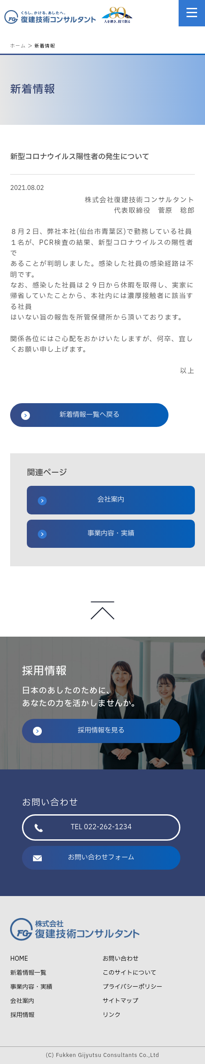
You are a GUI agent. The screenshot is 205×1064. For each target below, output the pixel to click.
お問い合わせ (120, 958)
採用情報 (22, 1015)
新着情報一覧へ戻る (70, 415)
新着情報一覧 (28, 972)
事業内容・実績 (86, 533)
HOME (19, 958)
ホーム (18, 45)
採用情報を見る (78, 730)
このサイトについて (129, 972)
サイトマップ (120, 1001)
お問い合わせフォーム (84, 858)
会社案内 (81, 500)
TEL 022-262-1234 (83, 827)
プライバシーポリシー (132, 986)
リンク (111, 1015)
